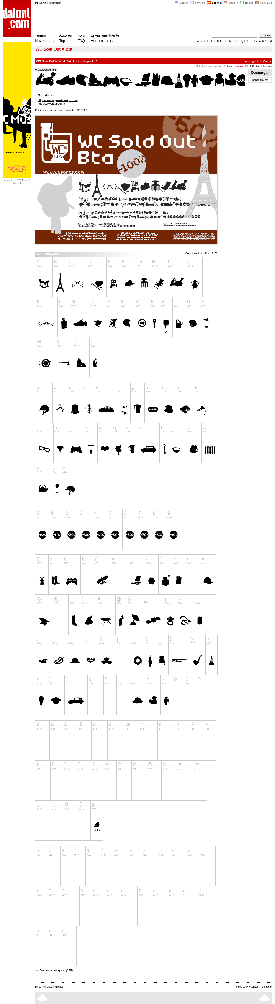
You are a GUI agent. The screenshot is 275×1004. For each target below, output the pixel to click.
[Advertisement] (118, 20)
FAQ (81, 41)
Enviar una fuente (105, 35)
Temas (40, 35)
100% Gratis (252, 66)
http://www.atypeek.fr (51, 103)
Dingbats (253, 61)
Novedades (44, 41)
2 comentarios (235, 66)
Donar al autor (260, 79)
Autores (65, 35)
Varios (267, 61)
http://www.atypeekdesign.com (58, 100)
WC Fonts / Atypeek (80, 61)
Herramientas (102, 41)
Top (62, 41)
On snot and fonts (53, 986)
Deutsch (231, 2)
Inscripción (55, 2)
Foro (81, 35)
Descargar (260, 73)
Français (198, 2)
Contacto (267, 986)
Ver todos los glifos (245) (201, 253)
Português (263, 2)
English (181, 2)
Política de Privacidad (246, 986)
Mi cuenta (40, 2)
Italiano (246, 2)
